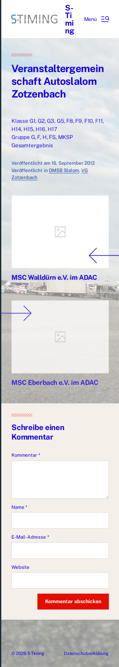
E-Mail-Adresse (30, 537)
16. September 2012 (73, 165)
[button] (96, 19)
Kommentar (25, 455)
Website (20, 567)
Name (19, 507)
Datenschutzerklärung (86, 653)
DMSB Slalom (64, 172)
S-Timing (69, 19)
